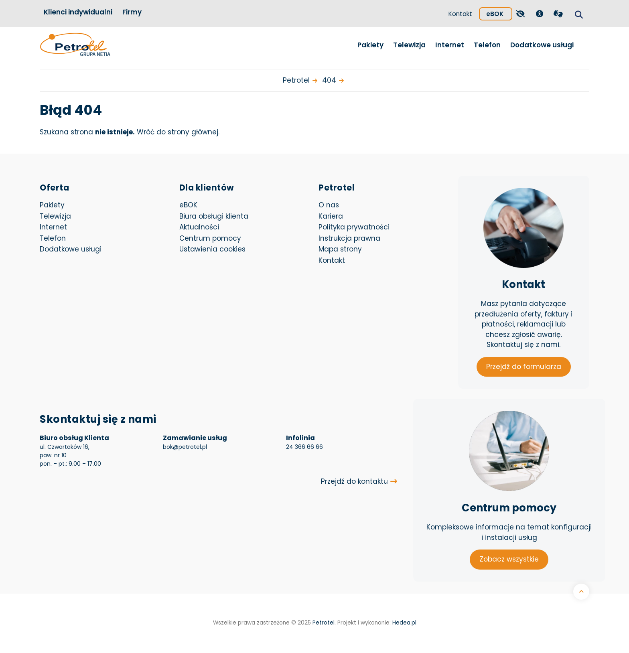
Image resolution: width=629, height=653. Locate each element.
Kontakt (460, 14)
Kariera (331, 216)
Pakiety (370, 45)
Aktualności (199, 227)
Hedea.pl (404, 623)
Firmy (132, 12)
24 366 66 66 (304, 447)
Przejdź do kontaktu (354, 481)
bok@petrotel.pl (185, 447)
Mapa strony (340, 249)
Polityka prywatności (354, 227)
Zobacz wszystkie (509, 559)
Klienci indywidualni (78, 12)
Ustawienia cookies (212, 249)
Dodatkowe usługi (542, 45)
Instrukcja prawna (349, 238)
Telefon (487, 45)
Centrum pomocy (210, 238)
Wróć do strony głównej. (178, 132)
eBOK (499, 12)
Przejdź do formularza (523, 366)
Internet (449, 45)
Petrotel (323, 623)
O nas (329, 205)
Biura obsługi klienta (213, 216)
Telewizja (409, 45)
